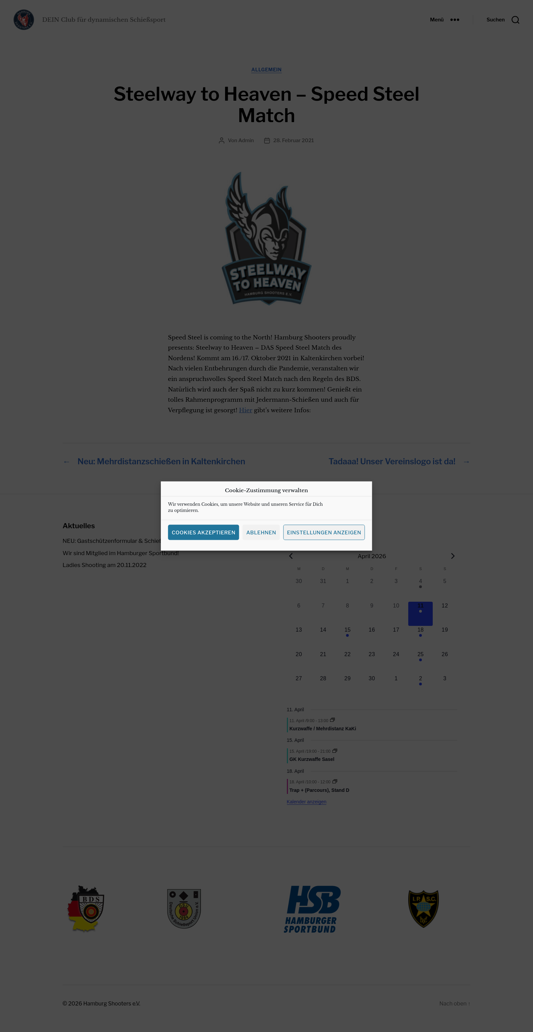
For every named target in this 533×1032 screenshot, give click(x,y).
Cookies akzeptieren (203, 543)
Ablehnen (261, 543)
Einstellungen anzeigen (324, 543)
